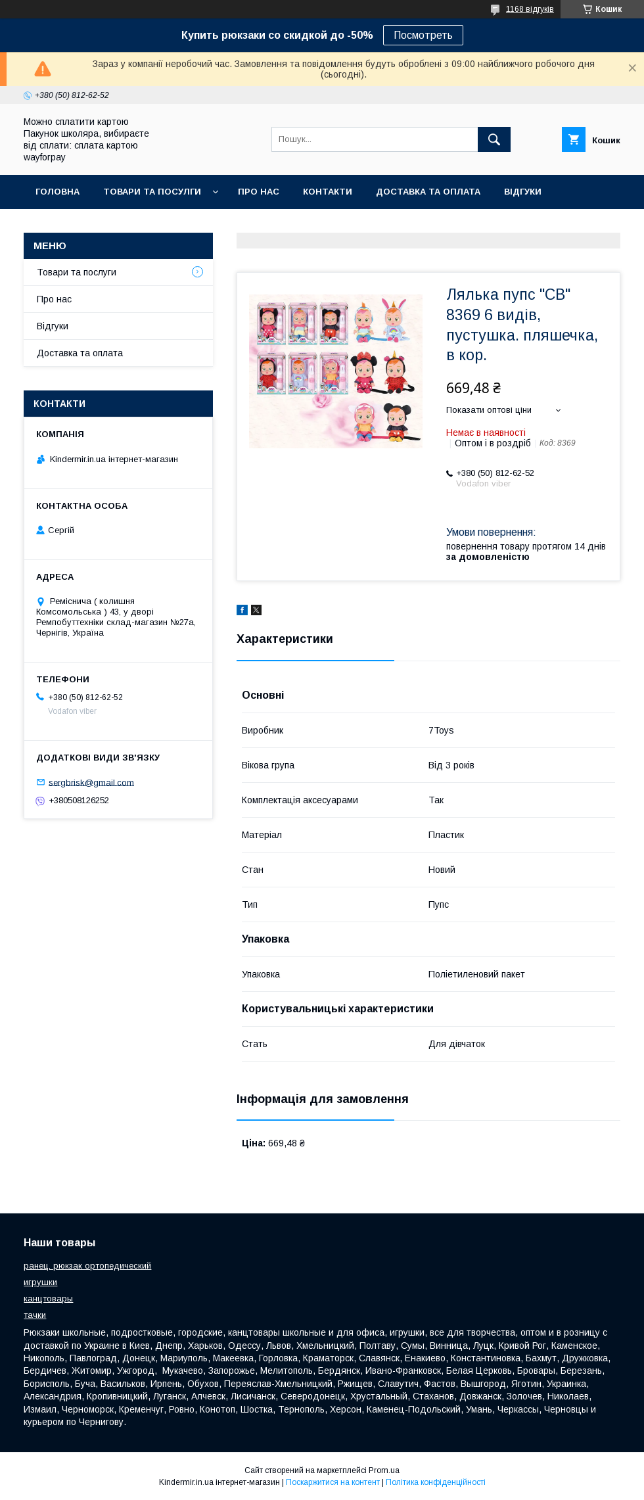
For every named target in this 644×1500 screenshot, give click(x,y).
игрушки (40, 1282)
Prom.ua (384, 1470)
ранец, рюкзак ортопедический (87, 1266)
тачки (35, 1315)
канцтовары (48, 1298)
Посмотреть (423, 35)
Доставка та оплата (428, 192)
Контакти (327, 192)
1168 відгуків (530, 9)
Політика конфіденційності (436, 1482)
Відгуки (522, 192)
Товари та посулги (152, 192)
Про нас (258, 192)
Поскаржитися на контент (333, 1482)
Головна (57, 192)
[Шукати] (494, 139)
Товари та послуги (76, 272)
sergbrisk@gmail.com (91, 782)
